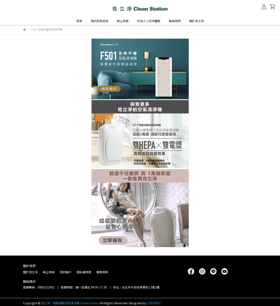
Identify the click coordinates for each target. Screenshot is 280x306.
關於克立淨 (196, 21)
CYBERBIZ (154, 303)
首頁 (79, 21)
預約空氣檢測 (99, 21)
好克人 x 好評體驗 (148, 21)
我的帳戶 (65, 272)
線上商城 (49, 272)
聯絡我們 (175, 21)
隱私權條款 (84, 272)
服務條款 (102, 272)
